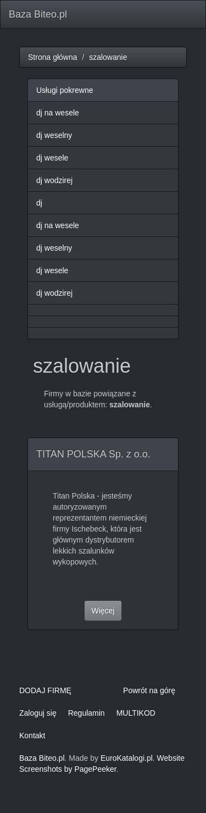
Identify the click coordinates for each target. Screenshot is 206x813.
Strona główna (52, 57)
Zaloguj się (38, 713)
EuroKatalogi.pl (127, 758)
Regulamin (86, 713)
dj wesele (52, 157)
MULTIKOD (135, 713)
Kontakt (32, 735)
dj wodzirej (54, 180)
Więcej (102, 610)
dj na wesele (57, 112)
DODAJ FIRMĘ (45, 690)
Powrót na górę (149, 690)
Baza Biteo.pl (38, 14)
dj (39, 202)
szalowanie (108, 57)
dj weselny (54, 135)
